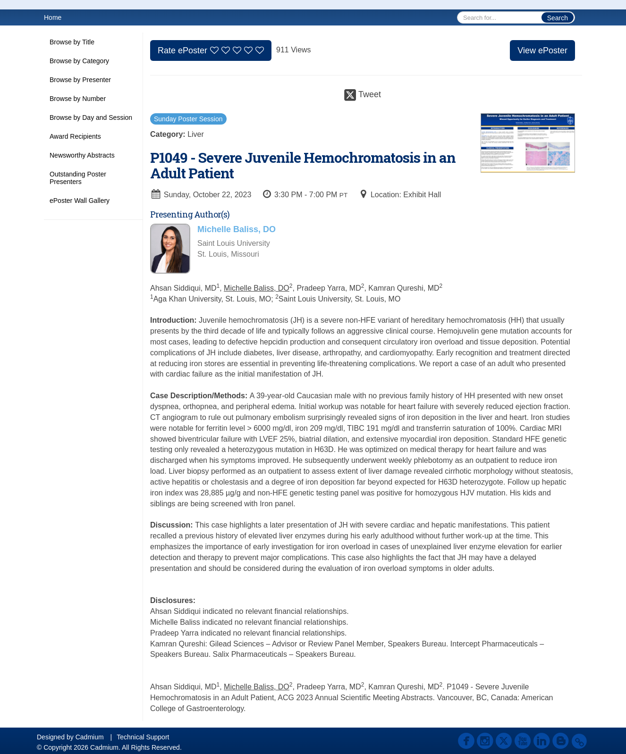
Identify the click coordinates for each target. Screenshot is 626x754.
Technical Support (143, 737)
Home (52, 17)
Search (557, 18)
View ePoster (542, 50)
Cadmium (90, 737)
